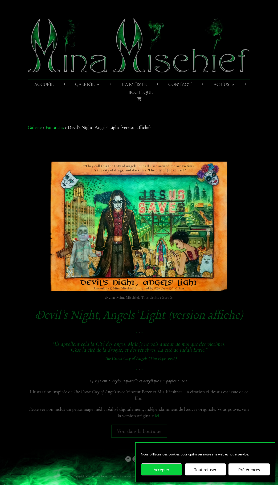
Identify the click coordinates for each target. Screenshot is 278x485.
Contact (180, 85)
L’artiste (134, 85)
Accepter (161, 469)
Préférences (249, 469)
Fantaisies (55, 127)
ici (157, 415)
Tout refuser (205, 469)
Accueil (44, 85)
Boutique (141, 93)
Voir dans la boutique (139, 431)
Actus (221, 85)
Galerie (85, 85)
